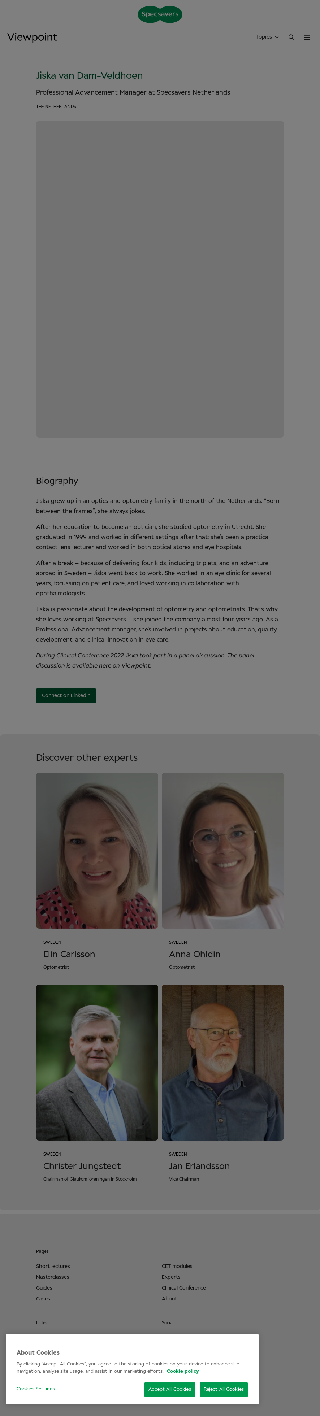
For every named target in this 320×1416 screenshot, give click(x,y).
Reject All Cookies (224, 1389)
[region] (132, 1369)
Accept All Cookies (169, 1389)
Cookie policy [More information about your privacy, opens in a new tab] (183, 1371)
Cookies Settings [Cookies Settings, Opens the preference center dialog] (36, 1389)
